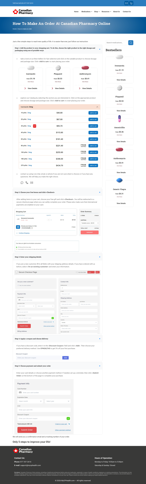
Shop (96, 12)
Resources (105, 12)
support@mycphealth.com (30, 465)
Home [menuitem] (76, 12)
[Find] (130, 42)
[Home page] (23, 11)
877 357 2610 (25, 462)
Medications (86, 12)
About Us (116, 12)
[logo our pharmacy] (32, 450)
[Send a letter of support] (126, 3)
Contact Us (127, 12)
